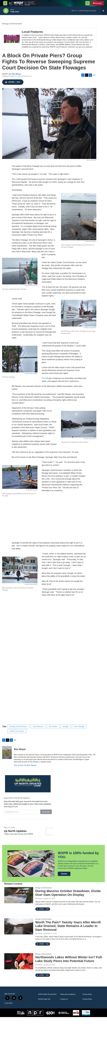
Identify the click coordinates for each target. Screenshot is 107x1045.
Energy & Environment (12, 26)
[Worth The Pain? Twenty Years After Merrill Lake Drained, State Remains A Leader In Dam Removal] (18, 954)
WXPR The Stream (17, 733)
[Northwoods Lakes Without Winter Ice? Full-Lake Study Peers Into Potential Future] (18, 989)
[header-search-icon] (87, 3)
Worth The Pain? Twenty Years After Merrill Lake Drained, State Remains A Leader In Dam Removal (68, 953)
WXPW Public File (44, 1027)
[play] (6, 11)
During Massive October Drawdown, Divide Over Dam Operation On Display (68, 920)
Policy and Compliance (67, 1022)
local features (38, 728)
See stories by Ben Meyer (25, 767)
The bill (45, 380)
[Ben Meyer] (7, 754)
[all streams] (104, 10)
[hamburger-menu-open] (5, 3)
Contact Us (64, 1027)
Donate (98, 3)
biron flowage (79, 728)
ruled (46, 328)
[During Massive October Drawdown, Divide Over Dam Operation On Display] (18, 923)
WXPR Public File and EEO (47, 1022)
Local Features (32, 34)
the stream (53, 728)
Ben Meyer (16, 76)
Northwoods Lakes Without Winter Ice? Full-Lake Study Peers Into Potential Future (69, 987)
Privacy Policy (87, 1022)
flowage (66, 728)
